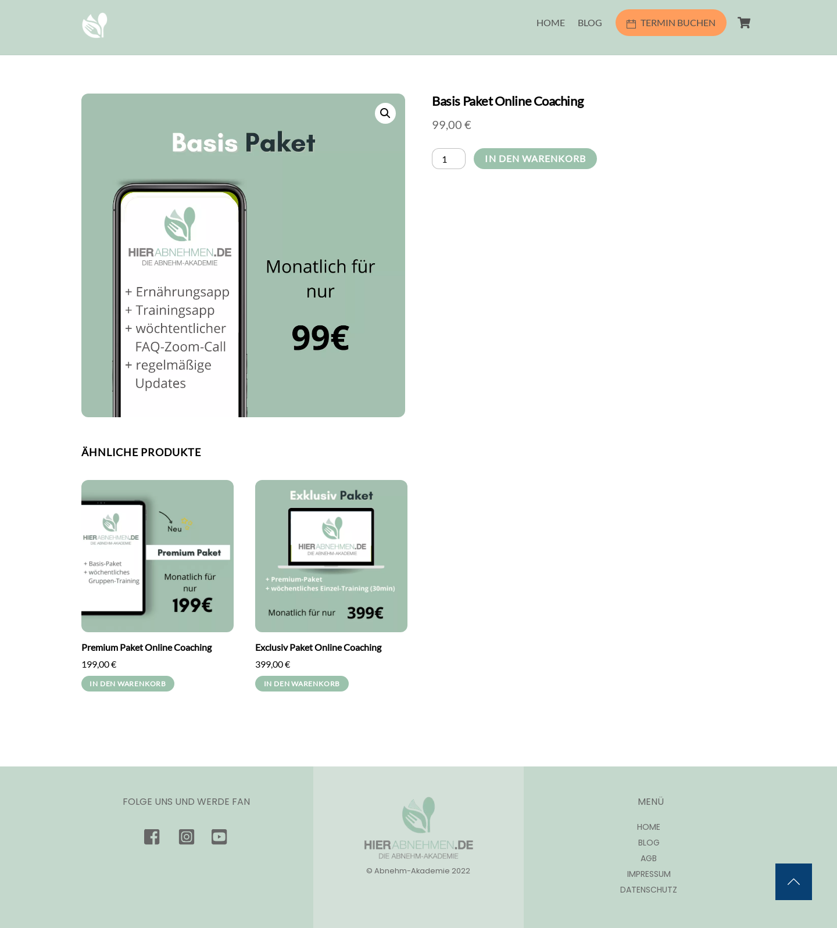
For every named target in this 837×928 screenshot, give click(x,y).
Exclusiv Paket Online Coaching (318, 647)
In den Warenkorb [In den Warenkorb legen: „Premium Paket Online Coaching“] (128, 683)
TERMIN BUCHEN (671, 22)
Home (648, 827)
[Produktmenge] (449, 158)
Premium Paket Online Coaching (146, 647)
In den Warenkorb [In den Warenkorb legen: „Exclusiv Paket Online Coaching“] (302, 683)
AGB (649, 858)
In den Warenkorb (535, 158)
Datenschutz (648, 889)
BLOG (590, 22)
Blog (649, 842)
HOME (550, 22)
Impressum (649, 874)
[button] (385, 113)
